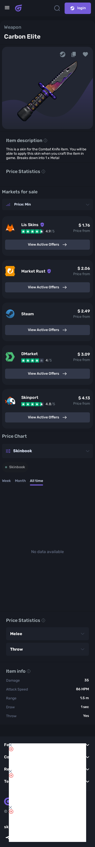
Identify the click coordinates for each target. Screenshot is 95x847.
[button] (85, 54)
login (78, 8)
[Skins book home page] (18, 8)
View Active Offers (47, 244)
